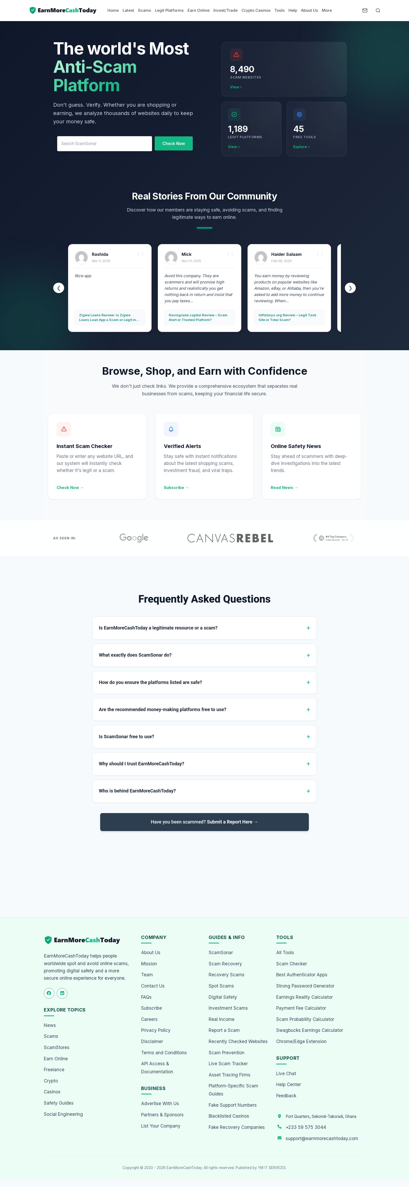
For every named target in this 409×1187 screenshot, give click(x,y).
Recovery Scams (226, 974)
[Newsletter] (365, 10)
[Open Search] (378, 10)
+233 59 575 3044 (306, 1127)
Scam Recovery (225, 963)
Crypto (51, 1080)
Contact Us (153, 986)
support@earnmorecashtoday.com (322, 1138)
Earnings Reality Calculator (304, 997)
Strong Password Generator (305, 986)
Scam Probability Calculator (305, 1019)
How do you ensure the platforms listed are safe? (150, 682)
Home (113, 10)
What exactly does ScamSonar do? (135, 655)
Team (147, 974)
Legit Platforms (169, 10)
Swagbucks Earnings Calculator (309, 1030)
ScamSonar (221, 952)
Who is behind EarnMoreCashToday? (137, 791)
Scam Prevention (226, 1052)
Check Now (174, 143)
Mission (149, 963)
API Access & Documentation (157, 1067)
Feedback (286, 1095)
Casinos (52, 1091)
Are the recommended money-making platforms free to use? (162, 709)
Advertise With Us (160, 1103)
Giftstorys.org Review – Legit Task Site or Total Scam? (287, 317)
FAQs (146, 997)
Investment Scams (228, 1008)
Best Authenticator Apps (301, 974)
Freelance (54, 1069)
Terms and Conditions (164, 1052)
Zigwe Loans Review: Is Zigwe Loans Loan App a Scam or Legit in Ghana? (107, 317)
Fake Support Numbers (233, 1105)
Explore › (301, 146)
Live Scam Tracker (228, 1063)
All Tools (285, 952)
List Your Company (161, 1126)
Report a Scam (224, 1030)
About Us (309, 10)
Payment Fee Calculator (301, 1008)
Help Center (288, 1084)
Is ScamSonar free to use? (126, 737)
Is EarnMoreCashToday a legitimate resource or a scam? (158, 628)
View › (236, 87)
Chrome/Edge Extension (301, 1041)
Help (292, 10)
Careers (149, 1019)
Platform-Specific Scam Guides (233, 1090)
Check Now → (70, 487)
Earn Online (198, 10)
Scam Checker (291, 963)
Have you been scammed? (204, 822)
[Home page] (63, 10)
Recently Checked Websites (238, 1041)
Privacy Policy (156, 1030)
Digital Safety (223, 997)
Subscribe (151, 1008)
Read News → (284, 487)
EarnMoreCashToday (184, 1168)
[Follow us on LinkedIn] (62, 993)
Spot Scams (221, 986)
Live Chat (286, 1073)
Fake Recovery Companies (237, 1127)
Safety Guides (59, 1103)
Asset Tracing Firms (229, 1074)
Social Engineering (63, 1114)
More (327, 10)
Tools (279, 10)
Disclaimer (152, 1041)
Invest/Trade (225, 10)
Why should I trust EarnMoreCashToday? (141, 764)
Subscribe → (176, 487)
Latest (128, 10)
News (50, 1025)
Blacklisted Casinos (229, 1116)
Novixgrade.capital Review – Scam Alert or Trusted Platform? (198, 317)
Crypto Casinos (256, 10)
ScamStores (56, 1047)
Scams (144, 10)
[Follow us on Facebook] (49, 993)
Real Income (221, 1019)
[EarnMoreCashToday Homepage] (84, 940)
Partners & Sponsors (162, 1114)
